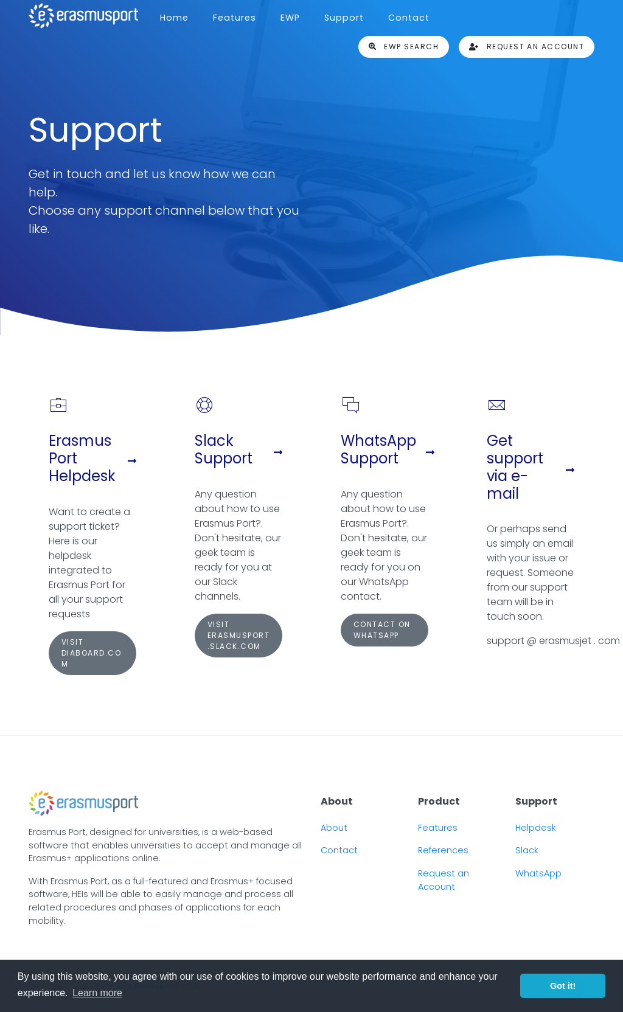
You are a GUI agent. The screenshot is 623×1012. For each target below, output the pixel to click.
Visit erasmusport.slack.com (238, 635)
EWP (290, 18)
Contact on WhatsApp (382, 629)
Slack (526, 850)
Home (174, 18)
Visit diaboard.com (91, 653)
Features (234, 18)
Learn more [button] (97, 993)
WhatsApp (538, 873)
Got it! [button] (563, 986)
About (334, 828)
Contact (409, 18)
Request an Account (443, 880)
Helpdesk (535, 828)
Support (344, 18)
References (443, 850)
